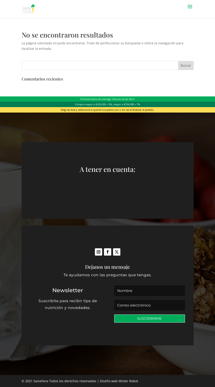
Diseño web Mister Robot (119, 381)
